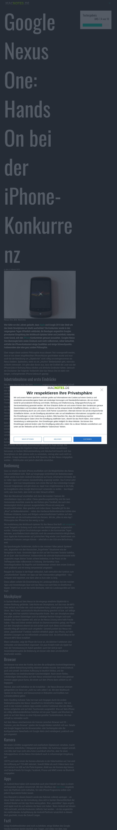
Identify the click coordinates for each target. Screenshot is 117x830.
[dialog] (58, 415)
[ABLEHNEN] (102, 390)
